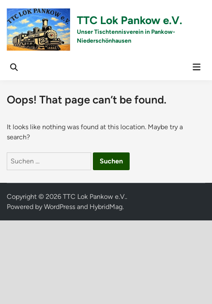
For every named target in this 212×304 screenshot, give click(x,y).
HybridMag (106, 207)
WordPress (59, 207)
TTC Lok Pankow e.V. (129, 20)
